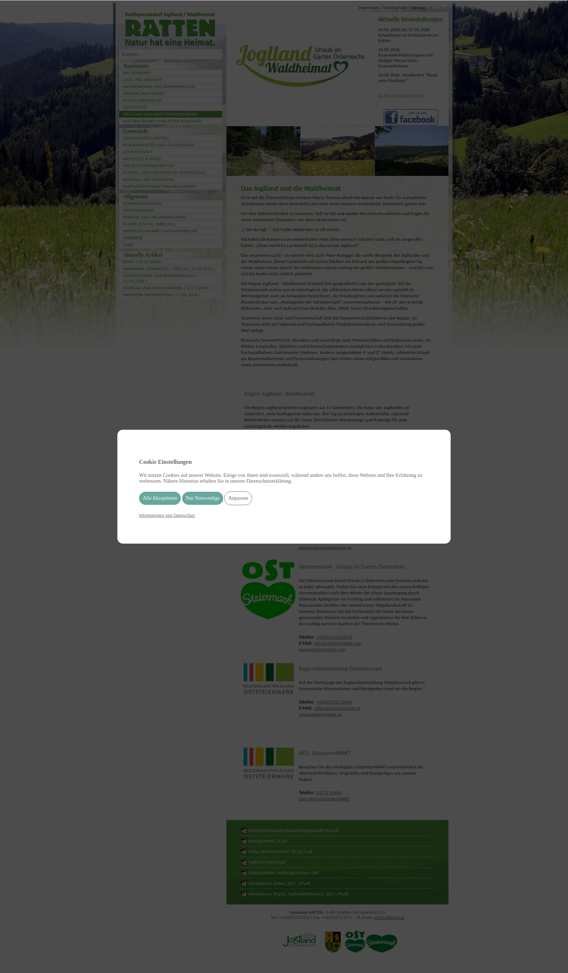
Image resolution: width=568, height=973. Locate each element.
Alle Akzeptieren (160, 498)
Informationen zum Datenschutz (167, 515)
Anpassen (238, 498)
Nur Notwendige (203, 498)
